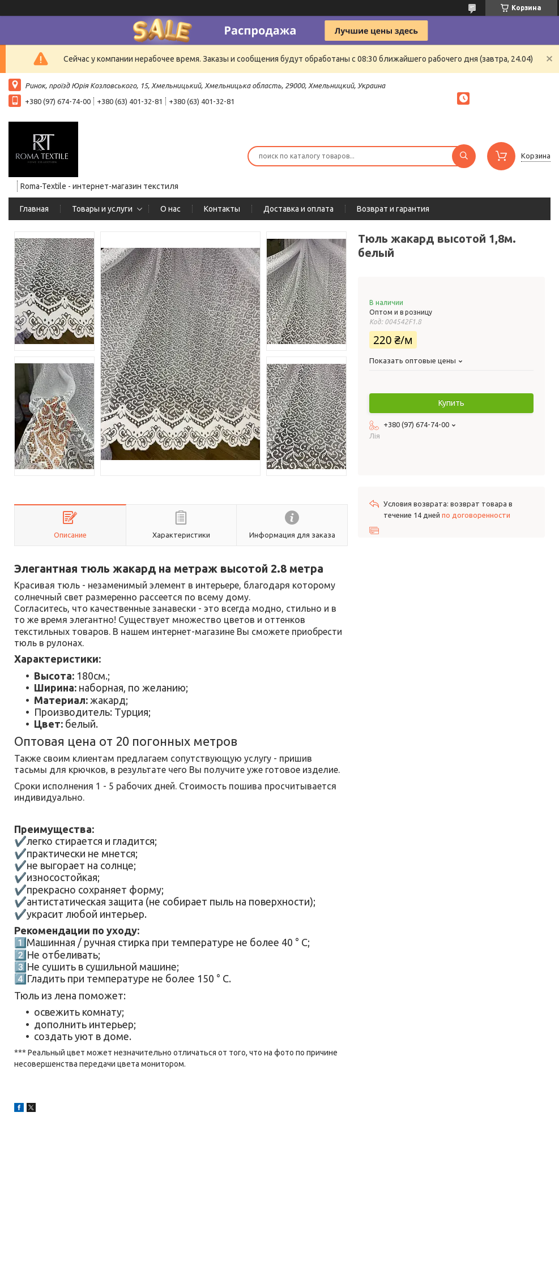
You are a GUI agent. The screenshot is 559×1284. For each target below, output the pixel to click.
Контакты (222, 209)
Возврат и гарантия (393, 209)
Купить (451, 402)
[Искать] (464, 156)
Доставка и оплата (298, 209)
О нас (170, 209)
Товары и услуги (102, 209)
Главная (34, 209)
